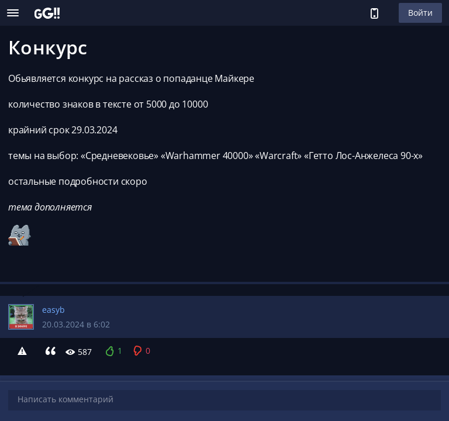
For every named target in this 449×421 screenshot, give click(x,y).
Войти (420, 12)
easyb (53, 309)
